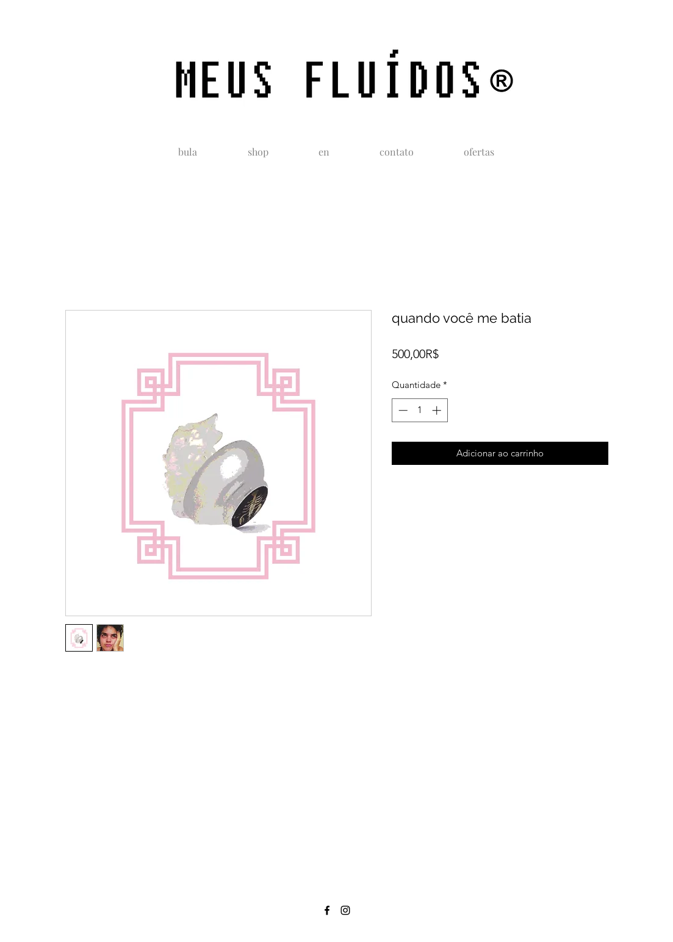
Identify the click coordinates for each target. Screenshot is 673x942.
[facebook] (327, 910)
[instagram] (345, 910)
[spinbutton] (419, 410)
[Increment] (438, 410)
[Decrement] (402, 410)
